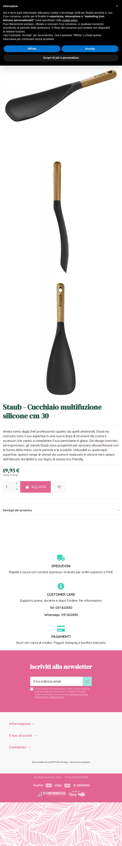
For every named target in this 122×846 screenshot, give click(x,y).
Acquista (35, 487)
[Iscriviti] (87, 681)
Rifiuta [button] (32, 48)
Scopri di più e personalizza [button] (61, 57)
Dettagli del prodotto (61, 510)
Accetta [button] (90, 48)
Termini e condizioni (80, 762)
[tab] (61, 510)
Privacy (64, 762)
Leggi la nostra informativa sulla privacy (61, 695)
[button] (117, 6)
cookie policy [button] (69, 20)
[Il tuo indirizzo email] (56, 681)
